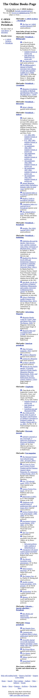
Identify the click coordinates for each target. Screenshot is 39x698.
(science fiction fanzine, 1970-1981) (28, 523)
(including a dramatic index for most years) (29, 186)
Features (17, 686)
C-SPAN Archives (8, 40)
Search (10, 681)
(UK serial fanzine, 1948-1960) (28, 513)
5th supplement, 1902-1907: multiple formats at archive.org (30, 178)
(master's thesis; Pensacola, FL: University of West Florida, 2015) (29, 469)
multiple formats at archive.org (30, 52)
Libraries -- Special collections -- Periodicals (24, 608)
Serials (23, 683)
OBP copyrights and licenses (19, 695)
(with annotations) (25, 561)
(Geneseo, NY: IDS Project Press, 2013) (28, 299)
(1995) (28, 440)
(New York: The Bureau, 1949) (28, 320)
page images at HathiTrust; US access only (29, 57)
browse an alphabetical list (21, 13)
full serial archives (30, 544)
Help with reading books (9, 675)
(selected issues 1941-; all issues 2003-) (28, 458)
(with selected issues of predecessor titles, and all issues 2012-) (28, 505)
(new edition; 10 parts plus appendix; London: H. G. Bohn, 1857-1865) (28, 69)
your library (5, 30)
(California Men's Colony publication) (28, 634)
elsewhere (4, 32)
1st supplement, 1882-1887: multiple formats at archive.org (30, 148)
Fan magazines (30, 453)
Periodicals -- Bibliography (25, 38)
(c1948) (27, 332)
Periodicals (9, 43)
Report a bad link (25, 675)
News (10, 686)
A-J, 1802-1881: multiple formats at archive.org (30, 136)
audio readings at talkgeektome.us (30, 547)
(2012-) (28, 229)
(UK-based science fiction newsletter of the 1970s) (29, 551)
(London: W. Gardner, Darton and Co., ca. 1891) (29, 418)
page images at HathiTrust (29, 406)
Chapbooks (29, 387)
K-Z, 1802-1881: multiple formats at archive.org (30, 142)
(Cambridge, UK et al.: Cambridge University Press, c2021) (28, 262)
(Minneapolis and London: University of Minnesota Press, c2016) (28, 286)
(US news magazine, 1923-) (26, 350)
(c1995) (29, 496)
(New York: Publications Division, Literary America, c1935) (29, 373)
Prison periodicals (23, 624)
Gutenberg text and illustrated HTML (30, 410)
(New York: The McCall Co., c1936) (29, 91)
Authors (27, 681)
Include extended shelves (23, 11)
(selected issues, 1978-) (27, 482)
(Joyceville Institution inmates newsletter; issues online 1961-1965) (28, 642)
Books (4, 686)
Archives (25, 686)
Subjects (16, 683)
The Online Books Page (19, 4)
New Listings (18, 681)
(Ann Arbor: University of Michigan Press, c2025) (29, 244)
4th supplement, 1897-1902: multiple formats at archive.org (30, 171)
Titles (34, 681)
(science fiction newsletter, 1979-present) (28, 584)
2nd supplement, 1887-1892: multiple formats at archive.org (30, 156)
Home (4, 681)
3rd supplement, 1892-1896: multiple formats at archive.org (30, 163)
